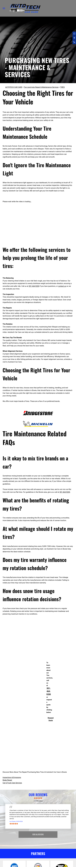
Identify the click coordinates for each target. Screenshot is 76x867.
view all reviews (38, 834)
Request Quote (51, 719)
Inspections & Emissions (12, 777)
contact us (62, 286)
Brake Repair (7, 780)
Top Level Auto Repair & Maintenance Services (41, 87)
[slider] (38, 798)
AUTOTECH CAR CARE (13, 87)
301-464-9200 (34, 286)
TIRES (62, 87)
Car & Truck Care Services (12, 783)
